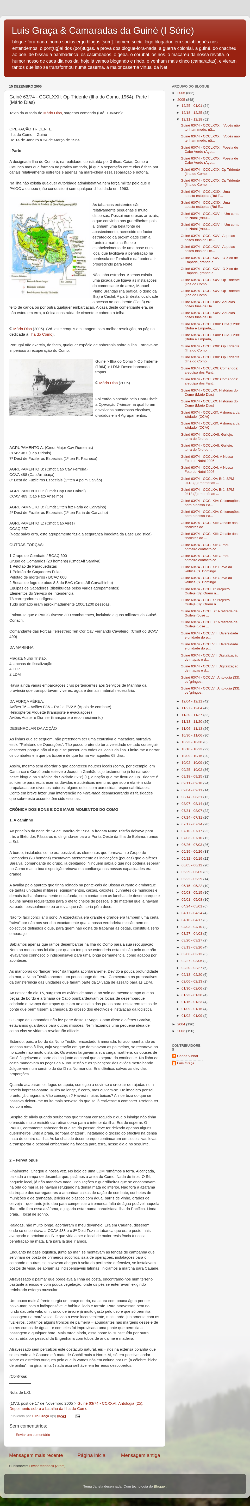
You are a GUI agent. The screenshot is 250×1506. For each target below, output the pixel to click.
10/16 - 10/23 (192, 749)
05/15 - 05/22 (192, 886)
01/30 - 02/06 (192, 988)
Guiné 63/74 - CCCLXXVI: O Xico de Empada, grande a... (209, 260)
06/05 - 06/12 (192, 865)
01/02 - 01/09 (192, 1016)
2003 (181, 1031)
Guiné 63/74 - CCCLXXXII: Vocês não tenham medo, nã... (210, 127)
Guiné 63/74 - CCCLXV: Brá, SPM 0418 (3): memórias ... (207, 481)
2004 (181, 1024)
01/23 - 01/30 (192, 995)
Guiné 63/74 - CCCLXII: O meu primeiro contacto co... (205, 547)
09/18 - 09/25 (192, 776)
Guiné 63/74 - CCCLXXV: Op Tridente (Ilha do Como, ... (210, 282)
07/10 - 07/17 (192, 831)
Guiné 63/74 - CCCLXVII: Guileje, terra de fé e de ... (207, 437)
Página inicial (92, 1455)
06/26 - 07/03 (192, 845)
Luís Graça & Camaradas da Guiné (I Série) (103, 30)
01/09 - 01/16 (192, 1009)
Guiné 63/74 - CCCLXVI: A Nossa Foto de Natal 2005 (207, 459)
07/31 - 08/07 (192, 811)
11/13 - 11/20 (192, 722)
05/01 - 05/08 (192, 899)
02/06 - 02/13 (192, 981)
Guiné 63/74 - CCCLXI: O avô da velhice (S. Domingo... (206, 569)
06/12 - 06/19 (192, 858)
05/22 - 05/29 (192, 879)
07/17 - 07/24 (192, 824)
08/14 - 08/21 (192, 797)
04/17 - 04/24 (192, 913)
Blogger (160, 1486)
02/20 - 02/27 (192, 968)
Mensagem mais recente (36, 1455)
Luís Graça (185, 1063)
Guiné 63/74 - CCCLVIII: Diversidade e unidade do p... (209, 635)
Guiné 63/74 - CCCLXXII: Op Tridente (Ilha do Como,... (210, 348)
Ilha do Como (40, 334)
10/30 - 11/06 (192, 735)
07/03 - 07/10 (192, 838)
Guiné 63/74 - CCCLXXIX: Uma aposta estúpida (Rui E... (205, 194)
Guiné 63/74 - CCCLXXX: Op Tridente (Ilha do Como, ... (210, 172)
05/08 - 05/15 (192, 892)
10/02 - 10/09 (192, 763)
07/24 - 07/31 (192, 817)
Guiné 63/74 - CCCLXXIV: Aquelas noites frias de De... (208, 304)
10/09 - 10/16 (192, 756)
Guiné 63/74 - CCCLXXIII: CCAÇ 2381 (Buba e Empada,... (211, 326)
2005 (181, 100)
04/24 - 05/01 (192, 906)
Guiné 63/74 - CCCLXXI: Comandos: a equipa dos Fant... (209, 370)
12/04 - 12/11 (192, 701)
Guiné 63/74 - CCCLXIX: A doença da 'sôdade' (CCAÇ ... (210, 414)
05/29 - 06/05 (192, 872)
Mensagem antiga (140, 1455)
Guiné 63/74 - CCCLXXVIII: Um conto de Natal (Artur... (210, 216)
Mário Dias (52, 113)
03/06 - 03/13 (192, 954)
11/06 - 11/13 (192, 729)
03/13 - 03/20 (192, 947)
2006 (181, 93)
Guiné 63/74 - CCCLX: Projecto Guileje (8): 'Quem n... (205, 591)
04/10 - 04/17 (192, 920)
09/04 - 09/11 (192, 790)
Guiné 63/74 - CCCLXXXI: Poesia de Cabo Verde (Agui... (209, 149)
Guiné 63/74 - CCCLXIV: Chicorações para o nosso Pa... (210, 503)
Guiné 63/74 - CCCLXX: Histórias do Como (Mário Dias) (209, 392)
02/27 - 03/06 (192, 961)
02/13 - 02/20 (192, 975)
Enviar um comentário (33, 1435)
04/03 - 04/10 (192, 927)
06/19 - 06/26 (192, 851)
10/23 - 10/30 (192, 742)
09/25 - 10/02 (192, 770)
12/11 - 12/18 (192, 119)
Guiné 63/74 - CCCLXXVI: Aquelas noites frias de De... (208, 238)
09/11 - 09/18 (192, 783)
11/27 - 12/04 (192, 708)
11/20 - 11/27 (192, 715)
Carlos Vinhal (187, 1056)
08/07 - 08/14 (192, 804)
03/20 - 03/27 (192, 940)
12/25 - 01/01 (192, 106)
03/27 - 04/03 (192, 934)
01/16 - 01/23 (192, 1002)
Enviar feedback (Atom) (47, 1466)
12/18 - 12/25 (192, 113)
